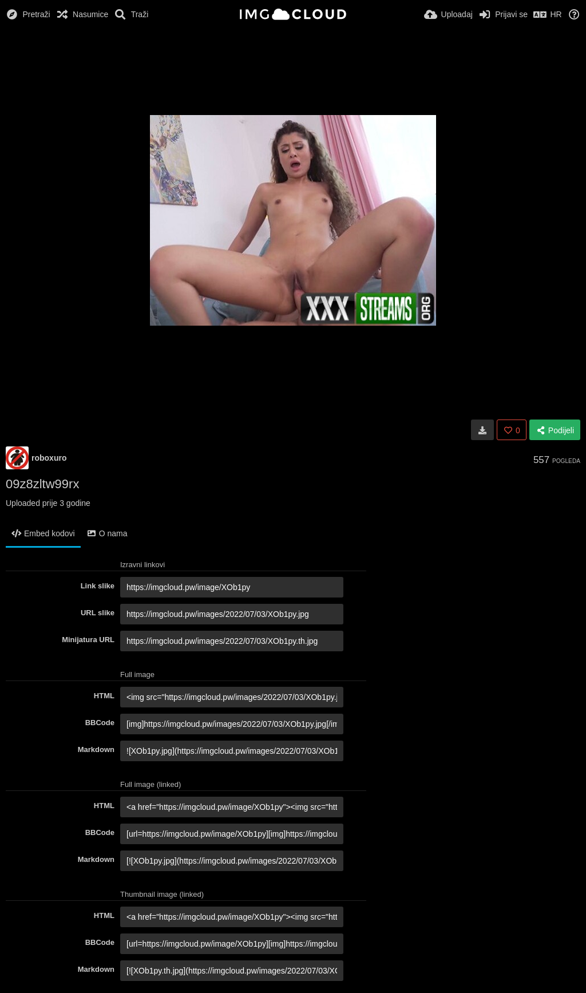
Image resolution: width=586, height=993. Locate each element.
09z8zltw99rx (42, 484)
